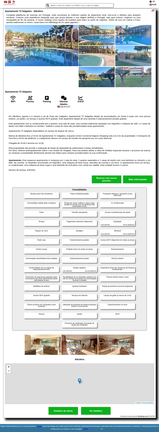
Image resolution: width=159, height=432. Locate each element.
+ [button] (9, 367)
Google (39, 426)
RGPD (85, 429)
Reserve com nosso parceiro (106, 179)
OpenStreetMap (148, 403)
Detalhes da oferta (63, 411)
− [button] (9, 371)
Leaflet (138, 403)
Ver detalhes (95, 411)
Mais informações (138, 179)
